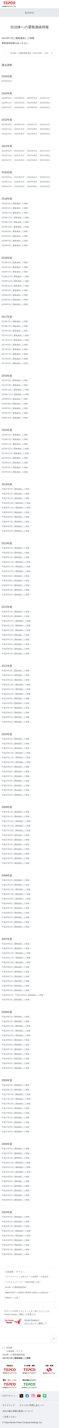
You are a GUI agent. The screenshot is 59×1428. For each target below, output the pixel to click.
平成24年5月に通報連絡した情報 (15, 649)
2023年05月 (32, 107)
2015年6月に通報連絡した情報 (15, 467)
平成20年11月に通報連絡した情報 (16, 894)
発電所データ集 (11, 1298)
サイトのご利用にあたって (31, 1405)
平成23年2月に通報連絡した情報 (15, 744)
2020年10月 (19, 182)
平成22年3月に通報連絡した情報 (15, 795)
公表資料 (34, 1277)
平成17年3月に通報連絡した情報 (15, 1149)
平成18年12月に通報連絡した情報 (16, 1026)
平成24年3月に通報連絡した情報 (15, 671)
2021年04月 (45, 160)
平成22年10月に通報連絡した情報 (16, 762)
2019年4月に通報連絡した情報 (15, 245)
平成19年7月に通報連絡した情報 (15, 976)
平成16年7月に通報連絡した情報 (15, 1186)
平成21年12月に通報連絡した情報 (16, 821)
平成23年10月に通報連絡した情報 (16, 694)
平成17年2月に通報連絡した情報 (15, 1153)
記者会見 (44, 1277)
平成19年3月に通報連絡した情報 (15, 1000)
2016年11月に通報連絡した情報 (15, 394)
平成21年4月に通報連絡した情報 (15, 858)
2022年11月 (7, 129)
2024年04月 (7, 81)
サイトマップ (8, 1405)
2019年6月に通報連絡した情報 (15, 236)
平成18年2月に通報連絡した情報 (15, 1085)
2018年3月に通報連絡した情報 (15, 321)
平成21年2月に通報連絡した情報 (15, 880)
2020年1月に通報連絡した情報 (15, 213)
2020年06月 (19, 186)
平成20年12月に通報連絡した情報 (16, 889)
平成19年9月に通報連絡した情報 (15, 967)
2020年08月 (45, 182)
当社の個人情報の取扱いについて (17, 1411)
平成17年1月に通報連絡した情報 (15, 1158)
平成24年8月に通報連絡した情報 (15, 635)
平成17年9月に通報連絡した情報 (15, 1108)
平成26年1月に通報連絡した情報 (15, 557)
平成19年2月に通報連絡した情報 (15, 1017)
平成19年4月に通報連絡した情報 (15, 990)
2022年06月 (19, 134)
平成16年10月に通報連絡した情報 (16, 1172)
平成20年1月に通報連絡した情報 (15, 948)
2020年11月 (7, 182)
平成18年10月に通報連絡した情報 (16, 1035)
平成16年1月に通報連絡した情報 (15, 1226)
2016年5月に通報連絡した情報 (15, 413)
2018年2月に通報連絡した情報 (15, 326)
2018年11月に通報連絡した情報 (15, 281)
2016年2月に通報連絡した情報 (15, 439)
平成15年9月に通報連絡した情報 (15, 1240)
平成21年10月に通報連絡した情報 (16, 830)
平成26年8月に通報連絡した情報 (15, 517)
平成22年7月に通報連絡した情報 (15, 776)
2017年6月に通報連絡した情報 (15, 359)
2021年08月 (45, 155)
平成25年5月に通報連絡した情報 (15, 590)
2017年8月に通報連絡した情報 (15, 349)
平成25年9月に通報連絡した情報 (15, 576)
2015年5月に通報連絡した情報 (15, 472)
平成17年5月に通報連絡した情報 (15, 1127)
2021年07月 (7, 160)
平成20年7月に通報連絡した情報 (15, 908)
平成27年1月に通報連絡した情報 (15, 498)
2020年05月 (32, 186)
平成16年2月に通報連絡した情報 (15, 1222)
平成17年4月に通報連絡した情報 (15, 1132)
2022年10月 (19, 129)
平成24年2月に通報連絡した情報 (15, 675)
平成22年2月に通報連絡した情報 (15, 812)
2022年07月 (7, 134)
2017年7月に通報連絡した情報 (15, 354)
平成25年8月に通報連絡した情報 (15, 581)
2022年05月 (32, 134)
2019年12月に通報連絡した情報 (15, 217)
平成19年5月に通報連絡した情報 (15, 986)
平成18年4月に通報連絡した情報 (15, 1063)
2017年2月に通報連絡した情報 (15, 385)
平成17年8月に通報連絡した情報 (15, 1113)
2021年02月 (19, 177)
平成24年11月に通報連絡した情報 (16, 625)
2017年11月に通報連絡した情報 (15, 340)
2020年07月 (7, 186)
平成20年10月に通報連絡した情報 (16, 899)
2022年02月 (19, 151)
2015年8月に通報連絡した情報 (15, 463)
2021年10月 (19, 155)
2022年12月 (45, 124)
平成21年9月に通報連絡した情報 (15, 835)
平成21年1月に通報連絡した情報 (15, 885)
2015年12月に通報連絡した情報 (15, 449)
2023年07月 (7, 107)
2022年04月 (45, 134)
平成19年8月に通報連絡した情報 (15, 972)
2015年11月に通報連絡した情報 (15, 453)
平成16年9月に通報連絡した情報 (15, 1177)
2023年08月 (45, 103)
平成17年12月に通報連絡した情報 (16, 1094)
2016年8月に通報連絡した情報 (15, 404)
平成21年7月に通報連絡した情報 (15, 844)
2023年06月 (19, 107)
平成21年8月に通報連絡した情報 (15, 840)
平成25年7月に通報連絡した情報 (15, 585)
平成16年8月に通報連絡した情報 (15, 1181)
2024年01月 (32, 98)
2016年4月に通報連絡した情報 (15, 418)
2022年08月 (45, 129)
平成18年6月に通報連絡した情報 (15, 1054)
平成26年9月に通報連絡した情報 (15, 512)
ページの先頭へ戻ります (53, 1338)
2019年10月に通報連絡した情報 (15, 227)
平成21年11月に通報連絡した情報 (16, 826)
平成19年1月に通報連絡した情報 (15, 1021)
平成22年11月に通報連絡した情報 (16, 757)
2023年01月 (32, 124)
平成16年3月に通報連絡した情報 (15, 1217)
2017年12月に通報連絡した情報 (15, 335)
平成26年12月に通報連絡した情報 (16, 503)
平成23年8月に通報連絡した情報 (15, 703)
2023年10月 (19, 103)
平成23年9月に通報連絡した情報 (15, 698)
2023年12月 (45, 98)
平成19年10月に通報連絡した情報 (16, 962)
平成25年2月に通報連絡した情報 (15, 616)
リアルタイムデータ (13, 1282)
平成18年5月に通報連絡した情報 (15, 1059)
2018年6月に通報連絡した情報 (15, 300)
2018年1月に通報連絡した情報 (15, 331)
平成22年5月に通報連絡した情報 (15, 785)
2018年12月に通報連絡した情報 (15, 276)
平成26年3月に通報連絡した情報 (15, 548)
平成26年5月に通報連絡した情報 (15, 531)
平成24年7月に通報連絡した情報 (15, 639)
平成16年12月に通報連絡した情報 (16, 1163)
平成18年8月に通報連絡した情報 (15, 1045)
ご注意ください (9, 1417)
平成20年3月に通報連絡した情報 (15, 927)
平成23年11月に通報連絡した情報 (16, 689)
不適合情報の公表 (31, 1282)
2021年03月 (7, 177)
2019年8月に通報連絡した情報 (15, 231)
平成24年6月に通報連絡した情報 (15, 644)
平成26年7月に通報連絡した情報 (15, 522)
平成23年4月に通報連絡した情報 (15, 722)
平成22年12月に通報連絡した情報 (16, 753)
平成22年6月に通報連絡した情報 (15, 781)
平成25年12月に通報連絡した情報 (16, 562)
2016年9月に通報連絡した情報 (15, 399)
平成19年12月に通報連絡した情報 (16, 953)
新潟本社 (29, 12)
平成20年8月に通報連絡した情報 (15, 903)
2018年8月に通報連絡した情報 (15, 295)
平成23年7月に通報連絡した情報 (15, 708)
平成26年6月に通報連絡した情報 (15, 526)
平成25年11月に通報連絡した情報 (16, 566)
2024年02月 (19, 98)
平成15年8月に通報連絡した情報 (15, 1245)
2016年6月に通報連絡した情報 (15, 408)
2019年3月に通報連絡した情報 (15, 262)
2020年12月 (45, 177)
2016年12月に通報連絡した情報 (15, 390)
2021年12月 (45, 151)
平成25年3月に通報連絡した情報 (15, 612)
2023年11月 (7, 103)
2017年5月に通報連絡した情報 (15, 363)
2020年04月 (45, 186)
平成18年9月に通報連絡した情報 (15, 1040)
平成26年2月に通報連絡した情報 (15, 553)
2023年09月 (32, 103)
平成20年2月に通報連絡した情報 (15, 944)
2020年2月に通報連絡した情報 (15, 208)
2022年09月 (32, 129)
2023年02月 (19, 124)
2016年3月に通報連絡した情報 (15, 435)
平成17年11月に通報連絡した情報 (16, 1099)
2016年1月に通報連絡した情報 (15, 444)
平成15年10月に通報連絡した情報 (16, 1236)
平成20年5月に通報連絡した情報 (15, 917)
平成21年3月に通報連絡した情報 (15, 863)
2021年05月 (32, 160)
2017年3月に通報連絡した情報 (15, 380)
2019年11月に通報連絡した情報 (15, 222)
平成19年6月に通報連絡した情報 (15, 981)
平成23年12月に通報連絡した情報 (16, 685)
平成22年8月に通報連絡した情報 (15, 771)
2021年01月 (32, 177)
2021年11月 (7, 155)
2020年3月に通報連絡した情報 (15, 203)
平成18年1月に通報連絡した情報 (15, 1090)
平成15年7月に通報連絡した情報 (15, 1249)
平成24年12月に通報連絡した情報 (16, 621)
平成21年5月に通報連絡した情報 (15, 854)
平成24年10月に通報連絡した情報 (16, 630)
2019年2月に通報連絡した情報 (15, 267)
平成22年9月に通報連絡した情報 (15, 767)
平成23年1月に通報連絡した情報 (15, 748)
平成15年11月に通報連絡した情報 (16, 1231)
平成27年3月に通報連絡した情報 (15, 489)
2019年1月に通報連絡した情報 (15, 272)
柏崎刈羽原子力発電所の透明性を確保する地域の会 (26, 1292)
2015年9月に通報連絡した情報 (15, 458)
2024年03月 (7, 98)
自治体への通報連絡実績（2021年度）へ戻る (29, 53)
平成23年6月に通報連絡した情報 (15, 712)
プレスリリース (11, 1277)
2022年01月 (32, 151)
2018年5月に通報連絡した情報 (15, 304)
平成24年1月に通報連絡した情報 (15, 680)
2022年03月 (7, 151)
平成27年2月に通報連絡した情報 (15, 494)
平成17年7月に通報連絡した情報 (15, 1117)
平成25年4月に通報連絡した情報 (15, 595)
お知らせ (24, 1277)
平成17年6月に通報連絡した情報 (15, 1122)
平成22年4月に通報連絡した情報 (15, 790)
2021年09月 (32, 155)
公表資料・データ (13, 1272)
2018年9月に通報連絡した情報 (15, 290)
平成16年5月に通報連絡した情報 (15, 1195)
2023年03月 (7, 124)
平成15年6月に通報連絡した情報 (15, 1254)
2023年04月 (45, 107)
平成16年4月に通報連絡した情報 (15, 1200)
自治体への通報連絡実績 (15, 1287)
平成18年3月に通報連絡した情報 (15, 1068)
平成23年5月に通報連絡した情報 (15, 717)
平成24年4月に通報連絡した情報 (15, 654)
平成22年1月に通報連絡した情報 (15, 816)
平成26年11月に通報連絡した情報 (16, 508)
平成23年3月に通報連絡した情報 (15, 739)
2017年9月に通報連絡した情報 (15, 345)
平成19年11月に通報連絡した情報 (16, 958)
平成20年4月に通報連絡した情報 (15, 922)
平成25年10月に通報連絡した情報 (16, 571)
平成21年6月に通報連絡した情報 (15, 849)
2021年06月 (19, 160)
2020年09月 (32, 182)
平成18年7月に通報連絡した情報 (15, 1049)
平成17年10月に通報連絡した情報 (16, 1104)
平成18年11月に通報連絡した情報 (16, 1031)
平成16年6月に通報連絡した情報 (15, 1190)
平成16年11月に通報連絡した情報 (16, 1167)
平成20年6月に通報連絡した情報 (15, 913)
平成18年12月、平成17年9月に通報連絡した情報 (22, 995)
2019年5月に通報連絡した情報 (15, 241)
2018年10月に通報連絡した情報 (15, 286)
